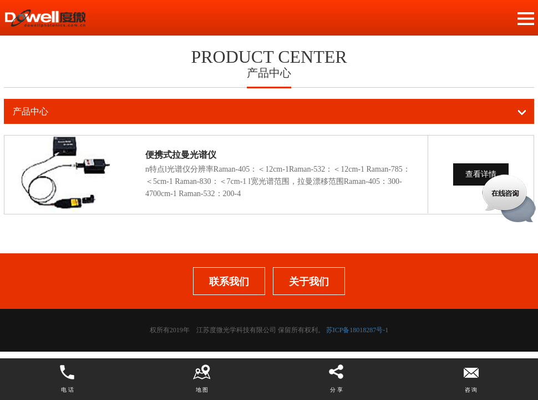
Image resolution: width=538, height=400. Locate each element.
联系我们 (229, 281)
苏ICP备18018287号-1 (357, 330)
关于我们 (309, 281)
